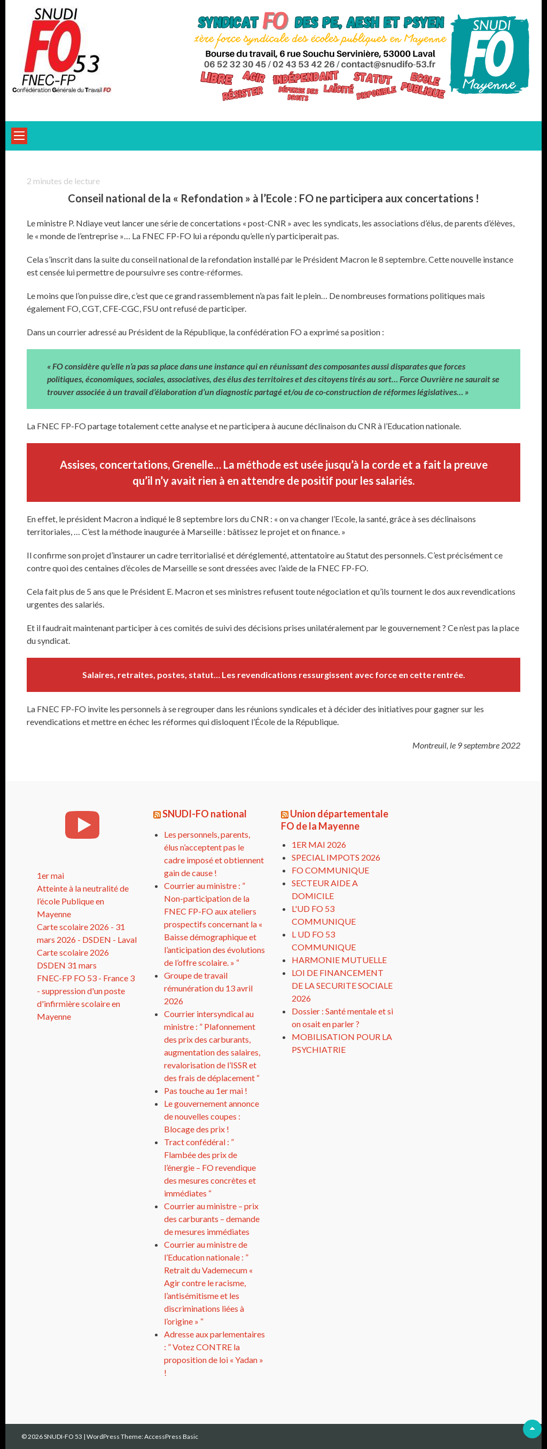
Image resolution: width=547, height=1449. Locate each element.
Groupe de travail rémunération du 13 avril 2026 (208, 988)
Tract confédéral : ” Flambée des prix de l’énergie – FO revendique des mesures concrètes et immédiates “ (210, 1167)
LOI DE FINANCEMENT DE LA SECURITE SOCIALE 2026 (342, 985)
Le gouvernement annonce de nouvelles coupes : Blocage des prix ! (211, 1116)
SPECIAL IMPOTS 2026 (336, 857)
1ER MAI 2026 (319, 844)
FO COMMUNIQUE (330, 870)
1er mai (50, 875)
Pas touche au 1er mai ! (205, 1090)
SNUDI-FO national (204, 814)
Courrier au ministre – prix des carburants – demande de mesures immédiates (212, 1219)
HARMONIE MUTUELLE (339, 960)
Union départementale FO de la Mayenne (334, 820)
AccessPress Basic (171, 1436)
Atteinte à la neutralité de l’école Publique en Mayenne (83, 901)
